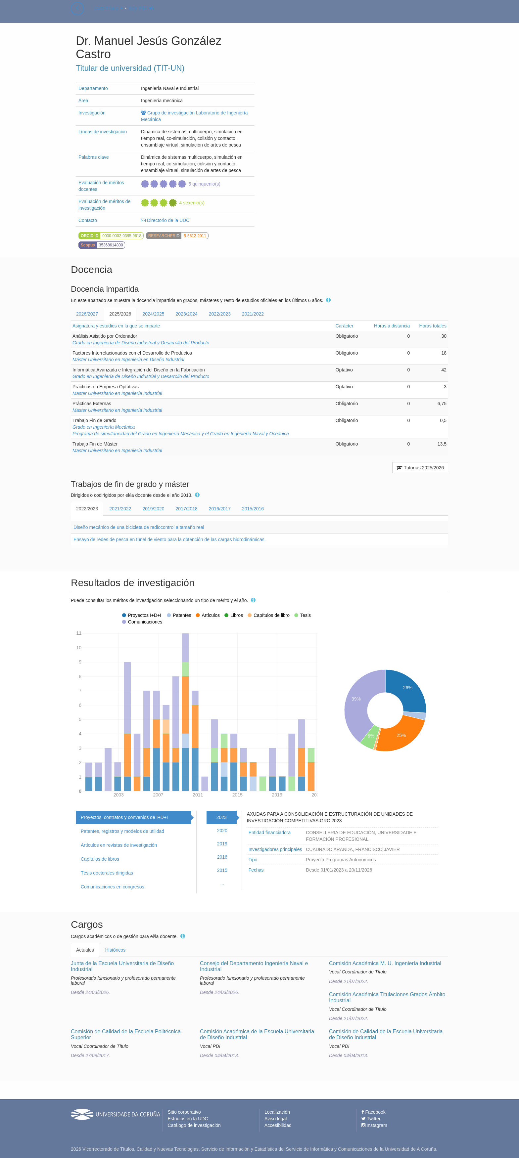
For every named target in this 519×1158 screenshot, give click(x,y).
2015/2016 (253, 508)
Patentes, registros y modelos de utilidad (122, 831)
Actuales (85, 950)
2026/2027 (87, 314)
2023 (221, 817)
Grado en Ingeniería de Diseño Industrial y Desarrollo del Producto (140, 342)
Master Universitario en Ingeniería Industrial (117, 393)
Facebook (373, 1112)
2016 (222, 857)
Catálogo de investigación (194, 1125)
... (222, 883)
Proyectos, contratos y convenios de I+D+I (124, 817)
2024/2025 (153, 314)
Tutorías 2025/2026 (420, 467)
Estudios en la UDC (188, 1118)
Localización (277, 1112)
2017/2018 (187, 508)
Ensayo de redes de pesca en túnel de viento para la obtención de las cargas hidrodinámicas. (169, 539)
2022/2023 (220, 314)
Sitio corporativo (184, 1112)
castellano (108, 14)
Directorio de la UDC (165, 220)
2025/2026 (120, 314)
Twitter (371, 1118)
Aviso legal (275, 1118)
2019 (222, 843)
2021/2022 (253, 314)
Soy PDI (141, 14)
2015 (222, 870)
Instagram (374, 1125)
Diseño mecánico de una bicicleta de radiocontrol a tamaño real (138, 527)
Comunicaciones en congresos (112, 886)
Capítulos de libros (100, 859)
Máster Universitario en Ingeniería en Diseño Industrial (128, 359)
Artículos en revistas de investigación (119, 845)
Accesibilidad (278, 1125)
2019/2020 (153, 508)
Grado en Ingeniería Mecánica (103, 427)
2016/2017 (220, 508)
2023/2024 (187, 314)
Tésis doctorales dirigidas (107, 873)
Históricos (115, 950)
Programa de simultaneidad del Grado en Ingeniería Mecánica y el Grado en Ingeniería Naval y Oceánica (180, 433)
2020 (222, 830)
